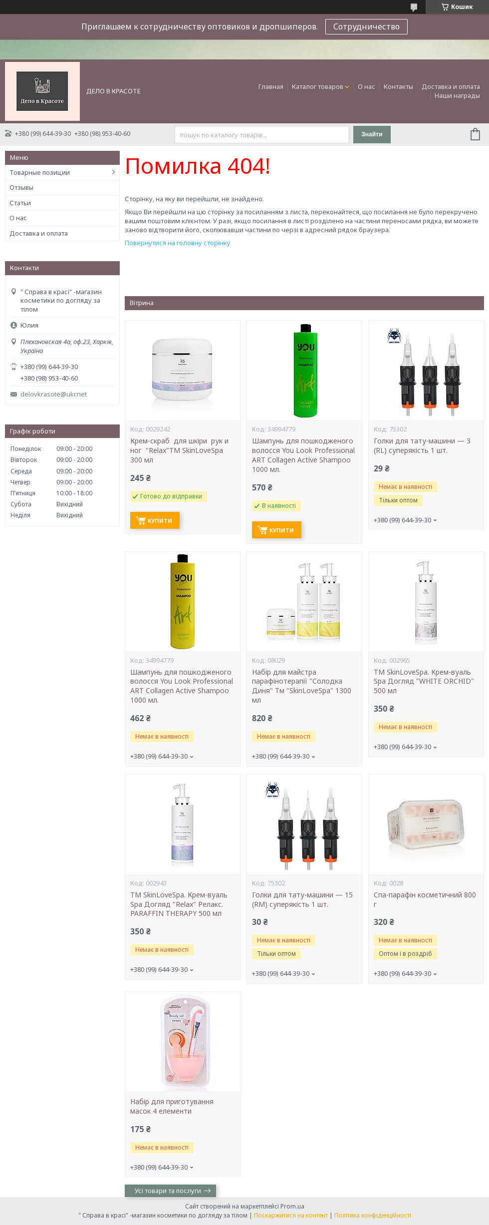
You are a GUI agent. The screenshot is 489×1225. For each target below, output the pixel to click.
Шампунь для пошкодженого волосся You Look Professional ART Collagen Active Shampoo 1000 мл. (303, 455)
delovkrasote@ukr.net (53, 394)
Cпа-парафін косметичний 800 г (425, 899)
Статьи (20, 202)
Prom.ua (292, 1206)
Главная (270, 86)
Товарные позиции (39, 172)
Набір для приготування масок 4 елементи (172, 1106)
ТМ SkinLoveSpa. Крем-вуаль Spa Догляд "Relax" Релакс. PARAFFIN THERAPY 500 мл (179, 904)
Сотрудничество (366, 26)
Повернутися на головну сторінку (178, 242)
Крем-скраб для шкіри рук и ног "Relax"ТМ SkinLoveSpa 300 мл (179, 450)
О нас (366, 86)
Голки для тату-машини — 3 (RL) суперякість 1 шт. (422, 445)
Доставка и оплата (451, 86)
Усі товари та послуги (168, 1190)
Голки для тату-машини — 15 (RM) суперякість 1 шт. (302, 899)
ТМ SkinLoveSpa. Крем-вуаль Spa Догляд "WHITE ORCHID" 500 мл (424, 682)
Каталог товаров (317, 86)
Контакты (398, 86)
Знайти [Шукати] (371, 134)
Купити (160, 520)
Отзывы (21, 187)
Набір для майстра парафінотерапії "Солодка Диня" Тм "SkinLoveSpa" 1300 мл (301, 686)
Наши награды (457, 95)
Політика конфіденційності (372, 1215)
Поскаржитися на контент (291, 1215)
